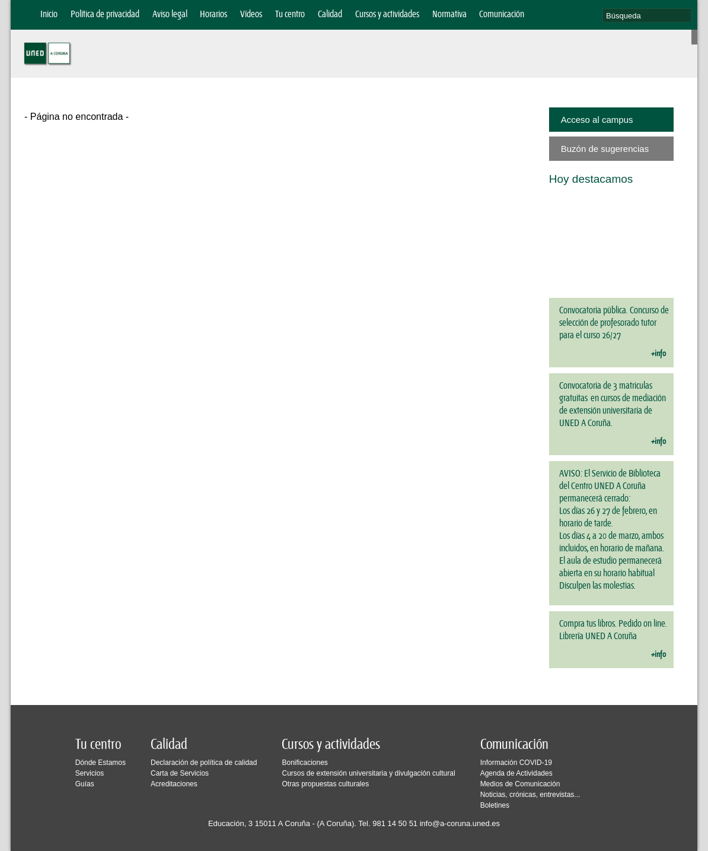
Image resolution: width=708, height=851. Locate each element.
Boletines (494, 805)
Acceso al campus (597, 120)
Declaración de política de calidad (204, 762)
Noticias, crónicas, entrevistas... (530, 794)
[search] (646, 15)
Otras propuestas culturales (325, 784)
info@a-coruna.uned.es (460, 823)
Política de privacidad (105, 14)
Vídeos (251, 14)
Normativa (449, 14)
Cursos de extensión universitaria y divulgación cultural (368, 773)
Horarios (213, 14)
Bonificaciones (304, 762)
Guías (84, 784)
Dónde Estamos (100, 762)
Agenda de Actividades (516, 773)
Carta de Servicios (180, 773)
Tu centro (290, 14)
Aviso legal (169, 14)
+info (658, 354)
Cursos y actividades (387, 14)
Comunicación (501, 14)
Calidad (330, 14)
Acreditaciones (174, 784)
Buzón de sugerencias (605, 149)
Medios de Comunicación (520, 784)
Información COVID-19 (516, 762)
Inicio (49, 14)
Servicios (89, 773)
